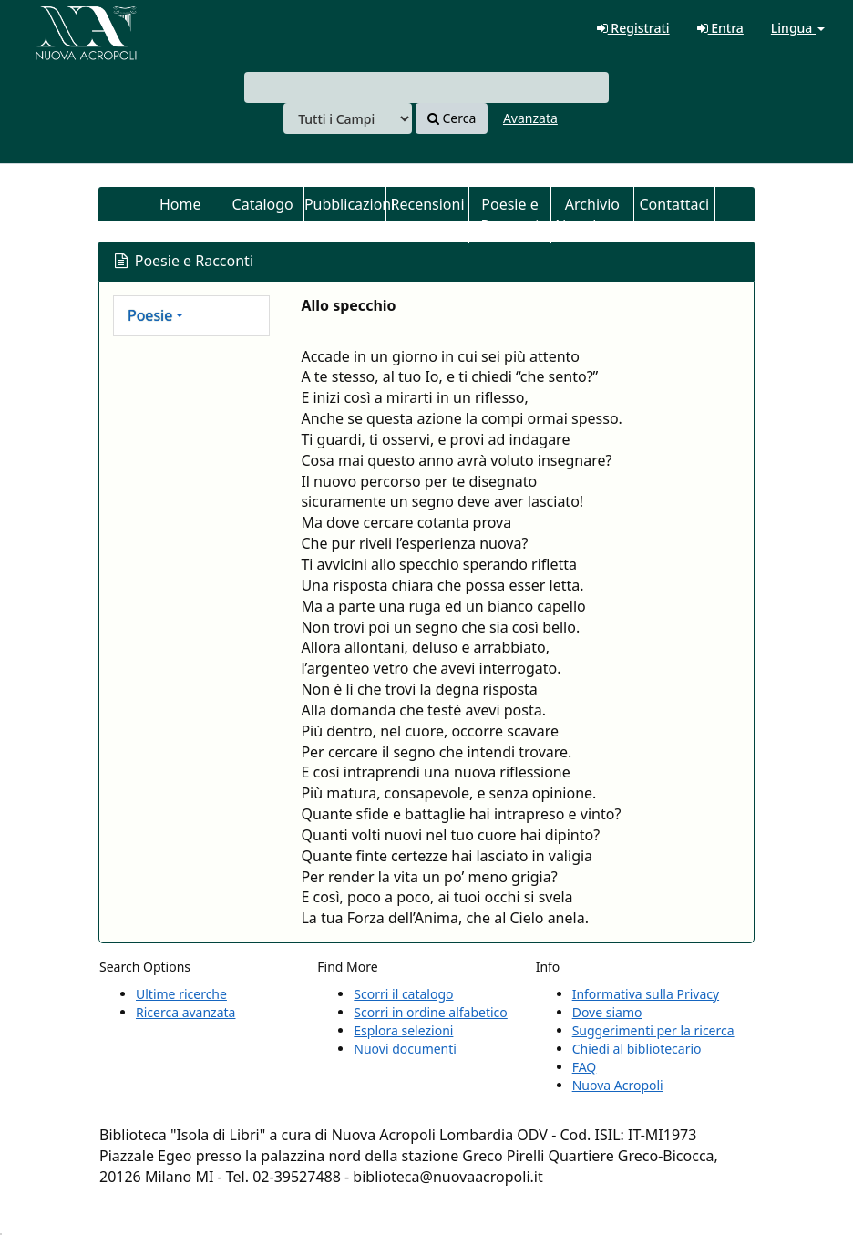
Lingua (798, 27)
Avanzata (530, 118)
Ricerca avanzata (185, 1012)
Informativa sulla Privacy (645, 994)
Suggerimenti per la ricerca (653, 1030)
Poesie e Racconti (510, 214)
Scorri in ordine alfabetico (430, 1012)
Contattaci (674, 204)
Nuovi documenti (405, 1048)
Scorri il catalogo (403, 994)
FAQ (584, 1066)
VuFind (58, 27)
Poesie (150, 315)
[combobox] (426, 87)
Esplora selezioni (403, 1030)
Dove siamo (607, 1012)
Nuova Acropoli (617, 1085)
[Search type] (347, 118)
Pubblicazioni (344, 204)
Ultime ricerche (181, 994)
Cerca (451, 118)
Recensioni (428, 204)
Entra (720, 27)
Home (180, 204)
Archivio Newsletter (592, 214)
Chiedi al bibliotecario (637, 1048)
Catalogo (262, 204)
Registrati (633, 27)
